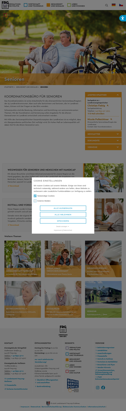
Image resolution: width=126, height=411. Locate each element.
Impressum (58, 230)
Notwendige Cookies (44, 195)
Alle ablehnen (63, 215)
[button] (122, 18)
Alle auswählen (63, 208)
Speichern (63, 221)
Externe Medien (42, 201)
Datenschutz (67, 230)
